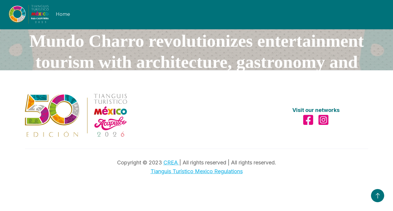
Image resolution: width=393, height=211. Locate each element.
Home (63, 14)
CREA (171, 162)
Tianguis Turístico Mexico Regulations (197, 171)
